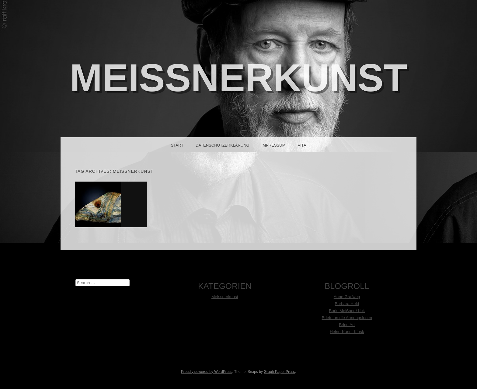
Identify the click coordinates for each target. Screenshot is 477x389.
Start (177, 145)
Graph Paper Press (279, 372)
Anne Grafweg (347, 296)
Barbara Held (347, 303)
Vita (302, 145)
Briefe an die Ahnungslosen (347, 317)
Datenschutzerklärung (222, 145)
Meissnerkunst (224, 296)
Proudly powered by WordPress (206, 372)
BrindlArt (347, 324)
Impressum (274, 145)
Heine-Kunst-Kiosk (347, 331)
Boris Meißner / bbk (347, 310)
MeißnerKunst (238, 77)
